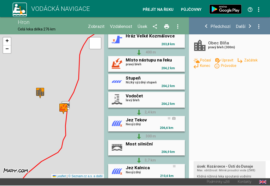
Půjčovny (191, 10)
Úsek (142, 26)
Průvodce (228, 66)
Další (240, 26)
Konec (205, 66)
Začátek (251, 60)
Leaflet (59, 177)
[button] (40, 93)
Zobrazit (96, 26)
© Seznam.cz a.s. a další (85, 177)
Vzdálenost (121, 26)
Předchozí (221, 26)
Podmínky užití (218, 182)
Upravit (228, 60)
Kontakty (244, 182)
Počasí (206, 60)
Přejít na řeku (158, 10)
